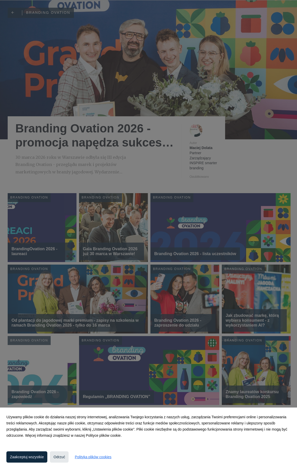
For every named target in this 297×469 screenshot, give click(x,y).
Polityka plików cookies (93, 457)
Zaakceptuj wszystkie (27, 457)
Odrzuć (59, 457)
